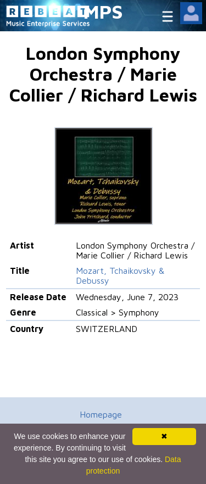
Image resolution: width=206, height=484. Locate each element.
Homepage (101, 414)
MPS (103, 11)
